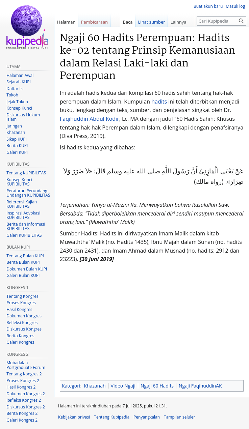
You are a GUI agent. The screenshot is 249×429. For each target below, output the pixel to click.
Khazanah (94, 385)
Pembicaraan (94, 22)
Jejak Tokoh (17, 102)
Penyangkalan (146, 417)
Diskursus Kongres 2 (25, 407)
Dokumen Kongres (24, 316)
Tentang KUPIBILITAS (26, 173)
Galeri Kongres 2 (22, 420)
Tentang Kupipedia (111, 417)
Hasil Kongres (19, 309)
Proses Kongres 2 (22, 380)
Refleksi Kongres (22, 322)
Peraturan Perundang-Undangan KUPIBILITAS (28, 193)
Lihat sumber (151, 22)
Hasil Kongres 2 (20, 387)
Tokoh (12, 95)
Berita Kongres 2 (22, 413)
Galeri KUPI (17, 152)
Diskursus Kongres (24, 329)
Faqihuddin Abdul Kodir (89, 118)
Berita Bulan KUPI (23, 262)
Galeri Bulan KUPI (23, 275)
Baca (128, 22)
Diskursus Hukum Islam (23, 117)
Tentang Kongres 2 (24, 374)
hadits (159, 101)
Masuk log (235, 6)
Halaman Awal (19, 75)
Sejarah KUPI (18, 82)
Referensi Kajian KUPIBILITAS (21, 204)
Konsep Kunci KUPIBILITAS (19, 182)
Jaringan (14, 126)
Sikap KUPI (16, 139)
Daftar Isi (14, 88)
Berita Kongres (20, 336)
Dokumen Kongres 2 (25, 394)
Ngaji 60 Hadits (157, 385)
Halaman (66, 22)
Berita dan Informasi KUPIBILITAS (25, 226)
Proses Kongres (20, 303)
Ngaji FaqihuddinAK (200, 385)
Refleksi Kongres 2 (23, 400)
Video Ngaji (123, 385)
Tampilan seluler (179, 417)
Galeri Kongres (20, 342)
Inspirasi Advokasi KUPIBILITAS (23, 215)
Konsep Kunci (19, 108)
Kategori (71, 385)
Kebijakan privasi (74, 417)
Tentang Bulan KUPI (25, 256)
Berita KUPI (17, 145)
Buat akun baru (208, 6)
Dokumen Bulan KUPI (26, 269)
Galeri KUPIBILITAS (24, 235)
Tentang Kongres (22, 296)
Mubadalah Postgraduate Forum (25, 365)
